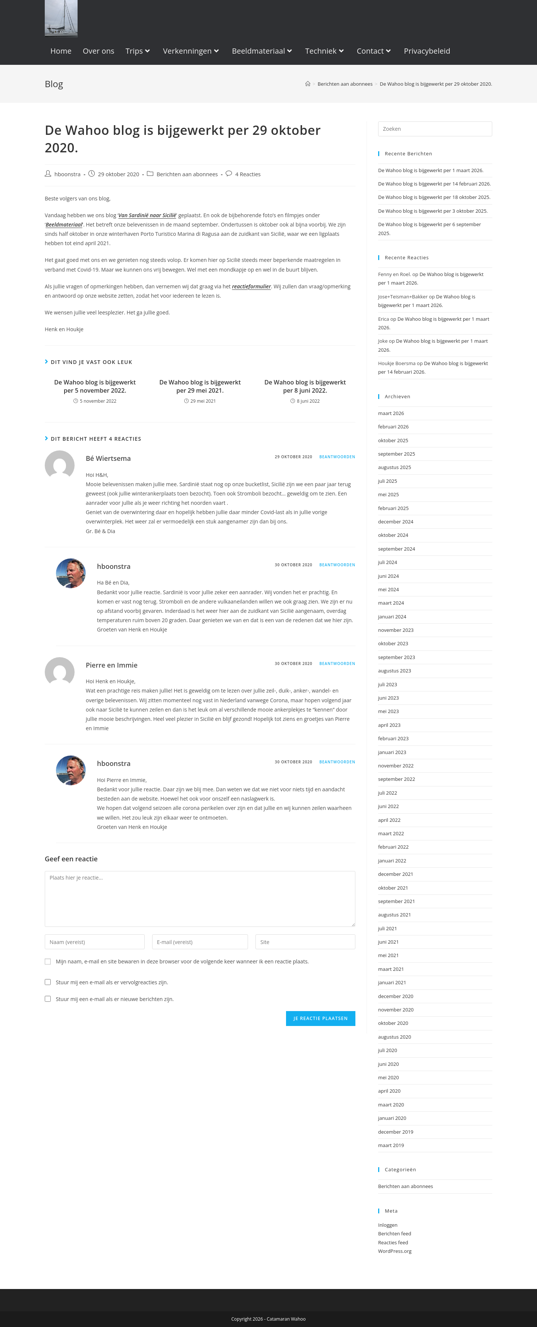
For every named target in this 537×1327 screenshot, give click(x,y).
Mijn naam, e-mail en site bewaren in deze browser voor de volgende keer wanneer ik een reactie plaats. (182, 961)
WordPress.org (395, 1251)
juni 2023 (388, 697)
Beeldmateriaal (63, 224)
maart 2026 (391, 413)
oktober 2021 (393, 887)
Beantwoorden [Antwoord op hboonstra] (337, 564)
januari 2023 (392, 752)
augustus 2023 (394, 670)
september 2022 (396, 779)
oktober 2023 (393, 643)
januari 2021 (392, 982)
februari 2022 (393, 846)
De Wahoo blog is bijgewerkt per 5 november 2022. (95, 386)
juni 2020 (388, 1064)
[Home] (307, 83)
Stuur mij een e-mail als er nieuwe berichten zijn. (115, 999)
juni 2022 (388, 806)
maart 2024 (391, 602)
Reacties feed (393, 1242)
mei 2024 (388, 589)
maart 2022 (391, 833)
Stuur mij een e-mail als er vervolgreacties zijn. (112, 982)
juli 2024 (387, 562)
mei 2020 (388, 1077)
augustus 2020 (394, 1036)
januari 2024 (392, 616)
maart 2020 (391, 1104)
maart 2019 (391, 1145)
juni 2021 (388, 941)
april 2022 (389, 820)
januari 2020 (392, 1118)
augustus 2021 (394, 914)
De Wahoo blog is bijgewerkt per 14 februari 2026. (434, 183)
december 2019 (396, 1131)
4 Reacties (248, 174)
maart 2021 (391, 969)
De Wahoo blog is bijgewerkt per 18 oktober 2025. (434, 197)
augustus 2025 (394, 467)
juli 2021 (387, 928)
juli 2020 (387, 1050)
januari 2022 (392, 860)
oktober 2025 (393, 440)
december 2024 (396, 521)
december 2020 (396, 996)
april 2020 (389, 1090)
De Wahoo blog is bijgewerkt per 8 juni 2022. (305, 386)
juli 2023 (387, 684)
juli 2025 (387, 481)
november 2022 (396, 765)
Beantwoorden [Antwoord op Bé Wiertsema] (337, 456)
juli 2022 (387, 792)
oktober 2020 (393, 1023)
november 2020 (396, 1009)
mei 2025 (388, 494)
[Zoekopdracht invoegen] (435, 128)
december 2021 (396, 874)
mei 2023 (388, 711)
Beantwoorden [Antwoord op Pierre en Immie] (337, 663)
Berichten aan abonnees (187, 174)
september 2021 (396, 901)
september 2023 (396, 657)
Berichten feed (394, 1233)
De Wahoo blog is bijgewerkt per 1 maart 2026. (431, 170)
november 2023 (396, 630)
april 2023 (389, 725)
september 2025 (396, 453)
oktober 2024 (393, 535)
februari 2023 (393, 738)
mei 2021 (388, 955)
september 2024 (396, 548)
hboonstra (67, 174)
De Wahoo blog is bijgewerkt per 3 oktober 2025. (433, 211)
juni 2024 (388, 576)
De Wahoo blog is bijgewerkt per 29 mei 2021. (200, 386)
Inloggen (388, 1225)
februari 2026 (393, 426)
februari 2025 (393, 508)
